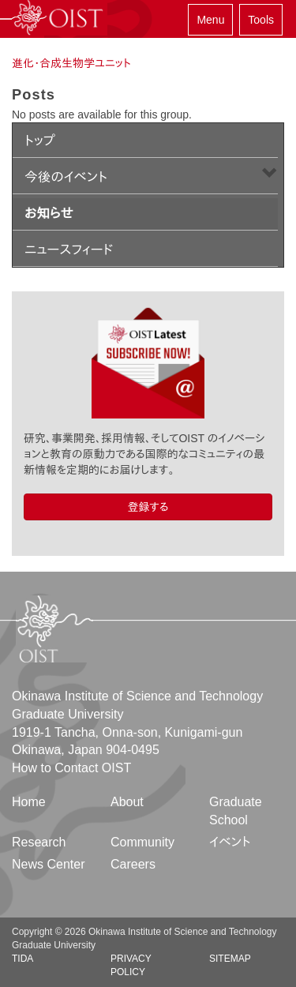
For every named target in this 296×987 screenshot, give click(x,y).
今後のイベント (65, 177)
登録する (147, 507)
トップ (39, 140)
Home (29, 802)
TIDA (22, 958)
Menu (210, 19)
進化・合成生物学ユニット (71, 63)
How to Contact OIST (71, 768)
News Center (48, 864)
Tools (261, 19)
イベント (230, 842)
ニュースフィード (68, 249)
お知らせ (48, 213)
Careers (133, 864)
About (127, 802)
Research (39, 842)
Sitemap (230, 958)
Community (142, 842)
